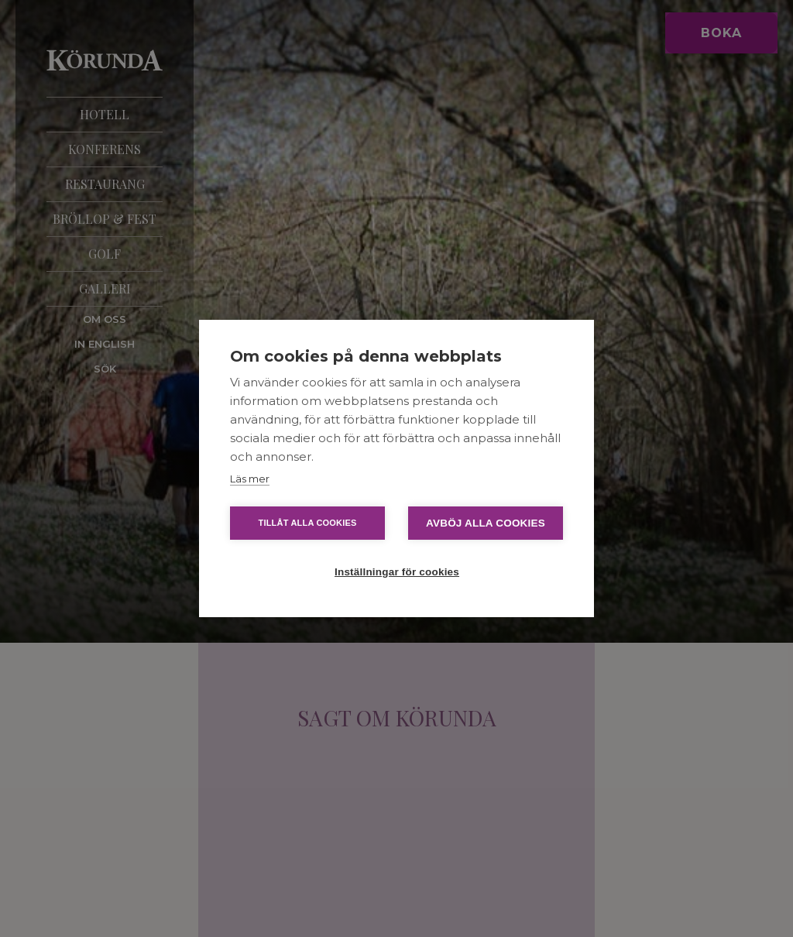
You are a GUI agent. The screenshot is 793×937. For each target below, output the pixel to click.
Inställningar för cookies (397, 572)
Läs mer (249, 478)
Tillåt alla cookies (307, 522)
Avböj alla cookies (485, 523)
